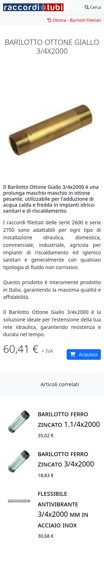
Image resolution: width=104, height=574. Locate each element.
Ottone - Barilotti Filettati (74, 20)
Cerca (93, 7)
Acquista (84, 354)
